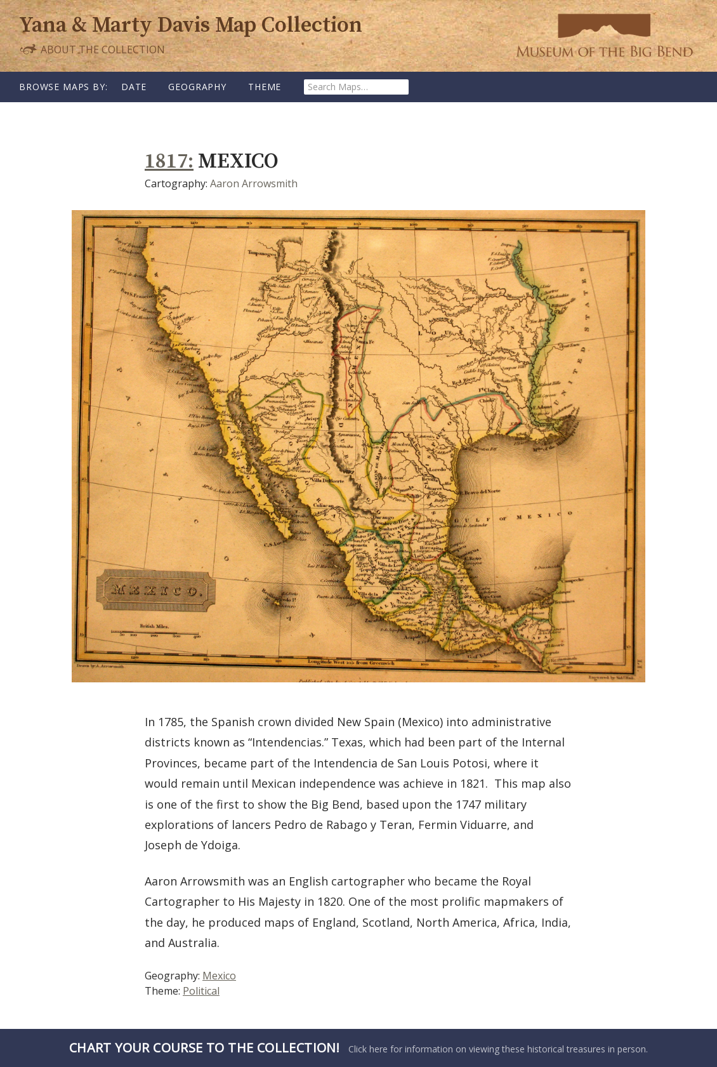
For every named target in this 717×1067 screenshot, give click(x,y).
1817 (166, 162)
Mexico (219, 976)
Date (134, 87)
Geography (197, 87)
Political (201, 991)
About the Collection (92, 49)
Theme (264, 87)
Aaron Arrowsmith (254, 183)
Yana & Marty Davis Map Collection (190, 26)
